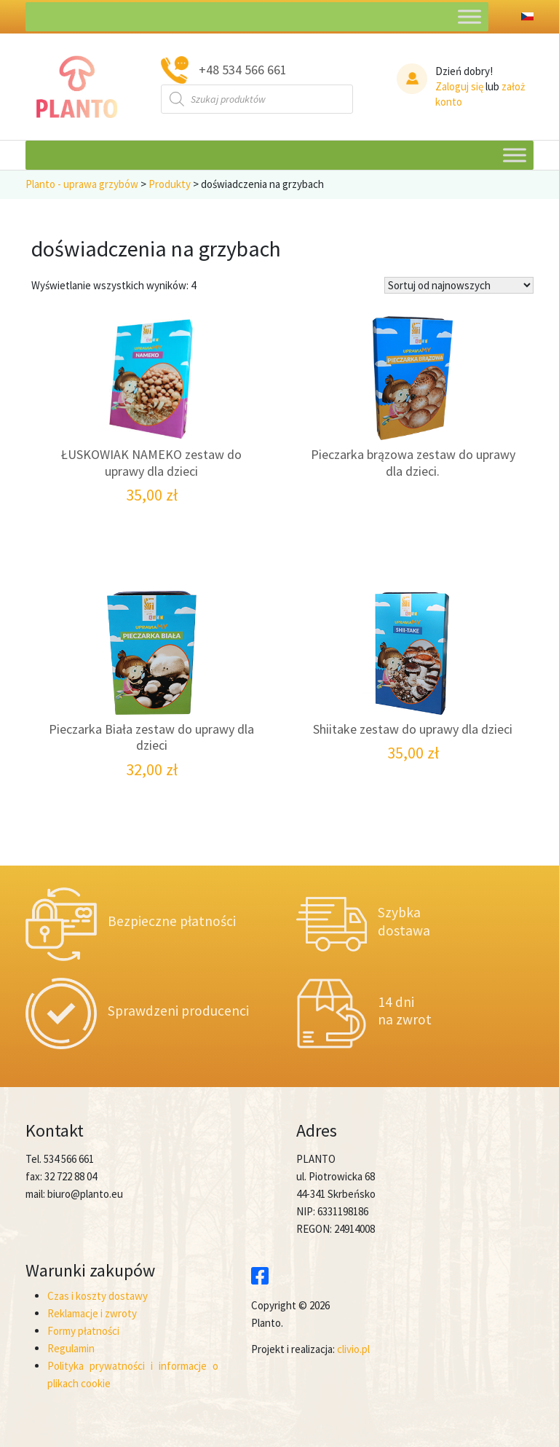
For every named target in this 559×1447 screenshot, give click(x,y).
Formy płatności (83, 1331)
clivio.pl (353, 1349)
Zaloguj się (459, 86)
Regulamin (71, 1348)
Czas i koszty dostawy (97, 1296)
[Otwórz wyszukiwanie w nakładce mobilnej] (257, 99)
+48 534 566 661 (243, 69)
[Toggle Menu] (469, 16)
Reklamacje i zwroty (92, 1313)
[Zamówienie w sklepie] (459, 285)
